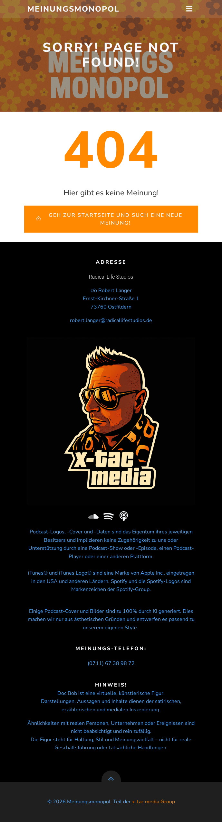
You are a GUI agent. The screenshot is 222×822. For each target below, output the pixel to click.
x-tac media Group (153, 801)
